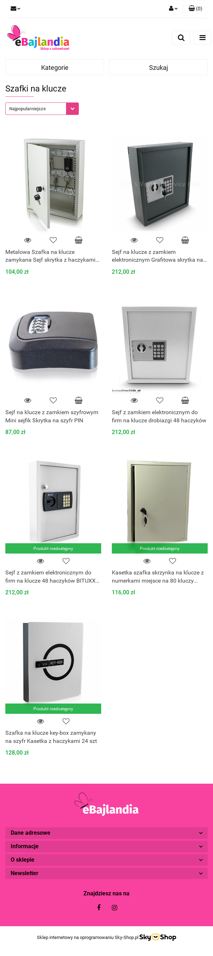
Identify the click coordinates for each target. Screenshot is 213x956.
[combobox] (42, 108)
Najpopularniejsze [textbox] (27, 108)
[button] (195, 9)
